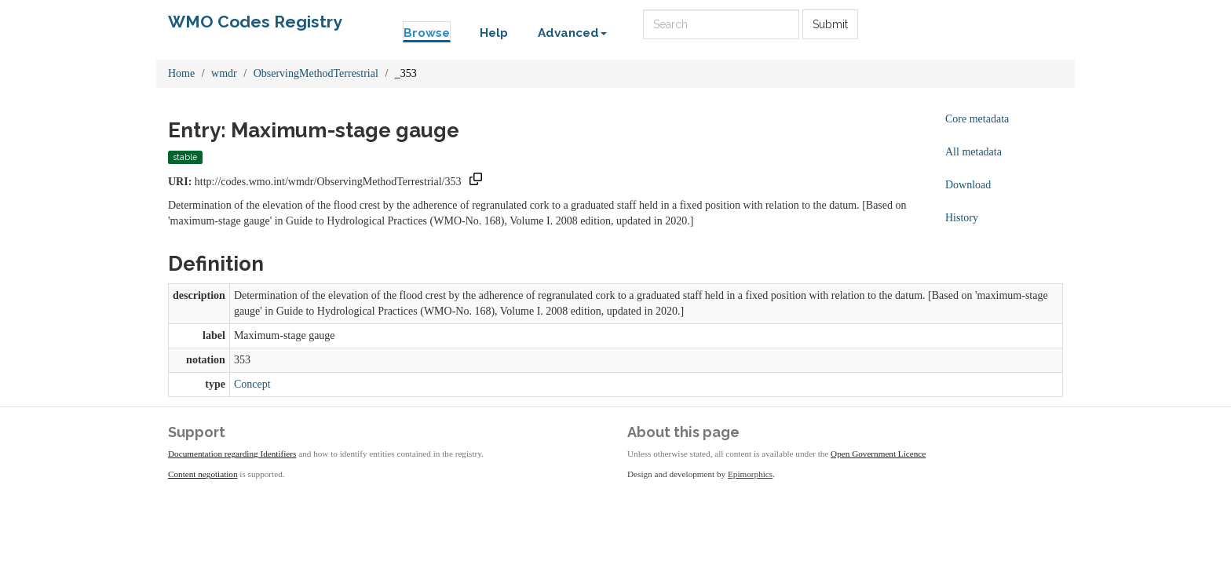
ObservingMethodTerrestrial (316, 73)
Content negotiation (203, 474)
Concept (252, 384)
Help (494, 33)
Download (968, 185)
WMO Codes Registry (255, 21)
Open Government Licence (878, 453)
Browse (427, 33)
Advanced (572, 33)
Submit (830, 24)
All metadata (973, 152)
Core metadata (977, 119)
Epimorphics (750, 474)
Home (181, 73)
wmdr (224, 73)
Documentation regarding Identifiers (232, 453)
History (961, 218)
